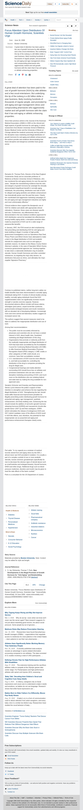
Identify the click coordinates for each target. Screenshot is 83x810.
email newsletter (50, 12)
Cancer (33, 537)
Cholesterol (53, 78)
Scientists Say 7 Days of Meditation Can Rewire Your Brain (63, 129)
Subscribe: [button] (65, 4)
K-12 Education (13, 543)
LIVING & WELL (53, 100)
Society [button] (38, 20)
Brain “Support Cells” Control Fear (61, 52)
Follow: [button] (50, 4)
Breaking (52, 30)
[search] (76, 20)
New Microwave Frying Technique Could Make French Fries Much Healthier (63, 168)
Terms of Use (69, 798)
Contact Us (11, 792)
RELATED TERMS (34, 506)
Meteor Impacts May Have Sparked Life (62, 61)
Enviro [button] (29, 20)
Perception (53, 97)
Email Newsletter (13, 756)
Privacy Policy (47, 798)
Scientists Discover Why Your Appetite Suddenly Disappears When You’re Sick (62, 151)
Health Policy (54, 85)
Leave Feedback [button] (13, 789)
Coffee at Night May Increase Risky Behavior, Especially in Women (61, 146)
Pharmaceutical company (36, 518)
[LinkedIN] (26, 74)
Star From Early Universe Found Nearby (63, 58)
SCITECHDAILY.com (19, 711)
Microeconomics (37, 530)
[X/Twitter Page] (59, 4)
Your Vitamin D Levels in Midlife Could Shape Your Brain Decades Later (62, 124)
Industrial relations (37, 527)
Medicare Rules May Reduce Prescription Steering (24, 629)
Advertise (38, 798)
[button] (68, 26)
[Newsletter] (76, 4)
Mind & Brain (10, 532)
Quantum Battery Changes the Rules (62, 49)
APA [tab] (34, 585)
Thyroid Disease (14, 518)
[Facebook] (16, 74)
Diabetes (11, 515)
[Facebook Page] (55, 4)
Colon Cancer (54, 81)
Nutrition (34, 534)
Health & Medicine (12, 511)
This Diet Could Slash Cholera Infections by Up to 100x (64, 133)
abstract (34, 577)
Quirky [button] (47, 20)
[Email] (29, 74)
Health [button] (13, 20)
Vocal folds (35, 514)
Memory (52, 94)
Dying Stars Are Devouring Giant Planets (63, 55)
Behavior (53, 91)
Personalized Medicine (13, 523)
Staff (22, 798)
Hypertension (13, 528)
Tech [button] (21, 20)
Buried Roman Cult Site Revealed (60, 35)
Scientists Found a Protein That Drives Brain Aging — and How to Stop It (62, 141)
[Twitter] (19, 74)
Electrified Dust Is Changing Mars (60, 43)
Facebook (11, 771)
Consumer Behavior (15, 540)
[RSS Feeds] (72, 4)
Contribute (29, 798)
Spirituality (53, 107)
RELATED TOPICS (11, 506)
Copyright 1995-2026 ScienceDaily (18, 801)
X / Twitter (11, 774)
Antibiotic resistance (38, 523)
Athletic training (36, 510)
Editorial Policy (58, 798)
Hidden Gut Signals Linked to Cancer (62, 46)
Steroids (11, 536)
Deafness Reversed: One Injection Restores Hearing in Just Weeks (64, 163)
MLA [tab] (27, 585)
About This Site (15, 798)
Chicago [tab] (42, 585)
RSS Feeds (11, 759)
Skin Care (53, 110)
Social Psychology (14, 547)
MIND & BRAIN (53, 88)
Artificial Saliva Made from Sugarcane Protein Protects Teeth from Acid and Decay (64, 159)
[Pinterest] (22, 74)
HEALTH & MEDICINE (55, 75)
